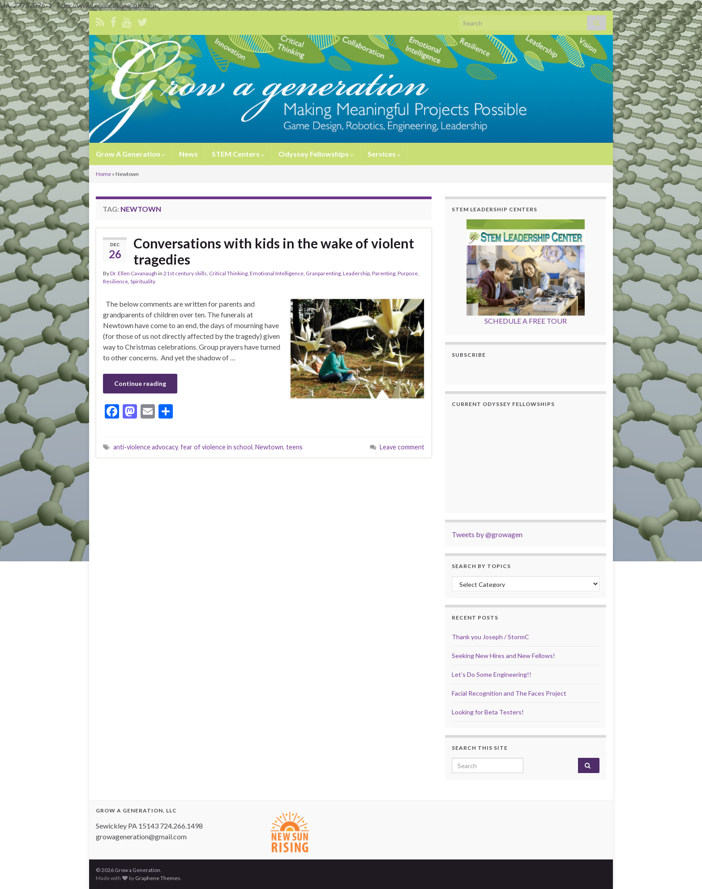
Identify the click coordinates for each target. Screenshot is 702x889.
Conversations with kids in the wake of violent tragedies (273, 251)
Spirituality (142, 281)
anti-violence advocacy (145, 447)
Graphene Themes (157, 878)
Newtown (269, 447)
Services (384, 154)
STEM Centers (238, 154)
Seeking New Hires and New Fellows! (503, 655)
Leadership (356, 273)
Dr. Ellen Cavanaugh (133, 273)
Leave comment (402, 447)
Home (103, 174)
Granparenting (323, 273)
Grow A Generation (130, 154)
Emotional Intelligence (277, 273)
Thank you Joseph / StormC (490, 637)
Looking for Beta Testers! (488, 712)
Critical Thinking (228, 273)
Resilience (115, 281)
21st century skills (185, 273)
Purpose (408, 273)
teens (294, 447)
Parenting (383, 273)
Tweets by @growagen (487, 534)
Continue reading (140, 383)
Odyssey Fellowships (316, 154)
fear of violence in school (216, 447)
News (188, 154)
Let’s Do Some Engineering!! (491, 674)
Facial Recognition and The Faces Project (509, 693)
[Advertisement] (263, 482)
